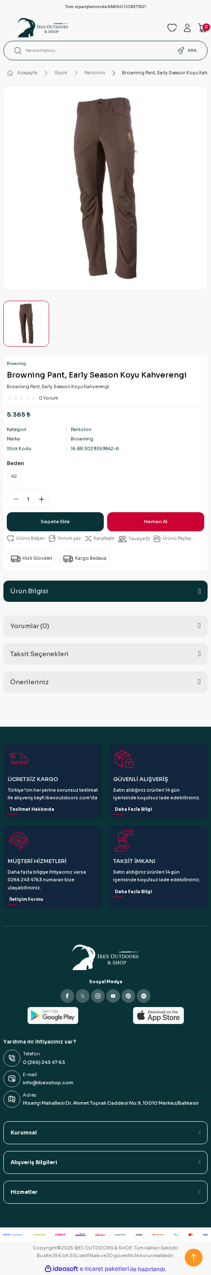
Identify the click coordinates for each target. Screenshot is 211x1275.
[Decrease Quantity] (13, 499)
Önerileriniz (29, 682)
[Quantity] (28, 499)
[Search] (105, 50)
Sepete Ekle (55, 522)
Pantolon (81, 429)
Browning (16, 363)
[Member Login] (187, 28)
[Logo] (81, 27)
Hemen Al (155, 522)
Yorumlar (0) (29, 626)
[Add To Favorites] (26, 538)
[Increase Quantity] (42, 499)
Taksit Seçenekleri (39, 654)
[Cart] (202, 28)
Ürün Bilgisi (29, 591)
